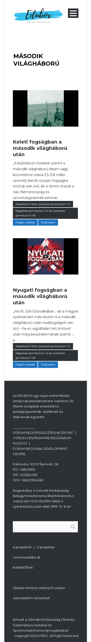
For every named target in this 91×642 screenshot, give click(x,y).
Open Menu (73, 13)
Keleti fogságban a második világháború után (40, 148)
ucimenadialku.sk (26, 557)
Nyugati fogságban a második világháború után (40, 296)
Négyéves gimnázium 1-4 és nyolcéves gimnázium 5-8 (40, 213)
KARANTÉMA (23, 567)
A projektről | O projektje (34, 547)
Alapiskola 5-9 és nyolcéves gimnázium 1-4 (43, 204)
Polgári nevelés (25, 222)
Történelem (48, 222)
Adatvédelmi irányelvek (31, 598)
